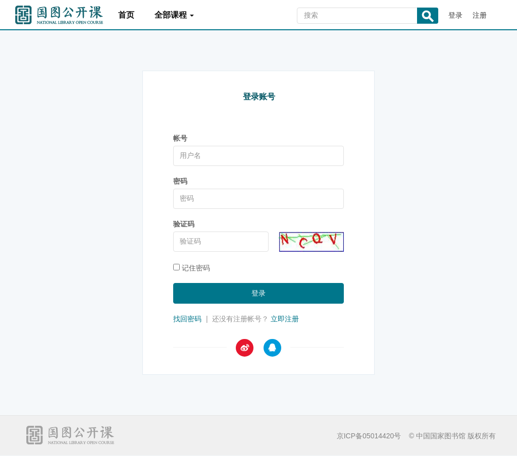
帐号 (180, 138)
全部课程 (174, 15)
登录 (455, 15)
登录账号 (259, 96)
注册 (480, 15)
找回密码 (187, 319)
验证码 (183, 224)
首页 (126, 15)
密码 (180, 181)
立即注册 (285, 319)
